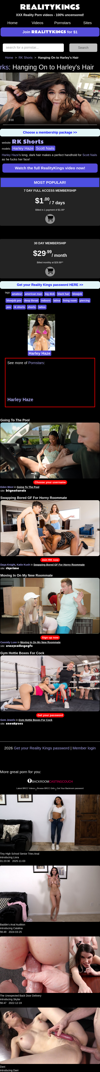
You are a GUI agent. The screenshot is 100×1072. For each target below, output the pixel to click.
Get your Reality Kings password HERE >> (50, 285)
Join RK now (50, 559)
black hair (63, 293)
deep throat (31, 300)
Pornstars (62, 23)
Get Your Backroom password (70, 788)
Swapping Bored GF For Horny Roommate (33, 498)
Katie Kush (23, 564)
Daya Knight (7, 564)
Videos (37, 23)
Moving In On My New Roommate (26, 575)
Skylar (16, 999)
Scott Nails (45, 148)
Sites (87, 23)
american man (33, 293)
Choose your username (50, 482)
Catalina (17, 928)
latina (56, 300)
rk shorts (19, 307)
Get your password (50, 715)
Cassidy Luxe (8, 642)
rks (4, 67)
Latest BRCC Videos (25, 788)
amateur (17, 293)
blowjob (77, 293)
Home (12, 23)
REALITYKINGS (50, 7)
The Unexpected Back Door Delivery (20, 995)
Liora (16, 857)
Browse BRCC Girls (46, 788)
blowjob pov (13, 300)
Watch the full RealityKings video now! (50, 168)
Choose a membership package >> (50, 132)
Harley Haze (23, 148)
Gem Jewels (7, 720)
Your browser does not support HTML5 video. (50, 101)
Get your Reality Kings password (42, 748)
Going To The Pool (15, 420)
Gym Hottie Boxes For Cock (22, 653)
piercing (85, 300)
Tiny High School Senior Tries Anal (19, 853)
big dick (50, 293)
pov (8, 307)
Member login (84, 748)
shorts (32, 307)
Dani (2, 1066)
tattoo (42, 307)
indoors (45, 300)
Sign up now (50, 637)
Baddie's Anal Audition (12, 924)
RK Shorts (25, 57)
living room (70, 300)
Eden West (6, 487)
